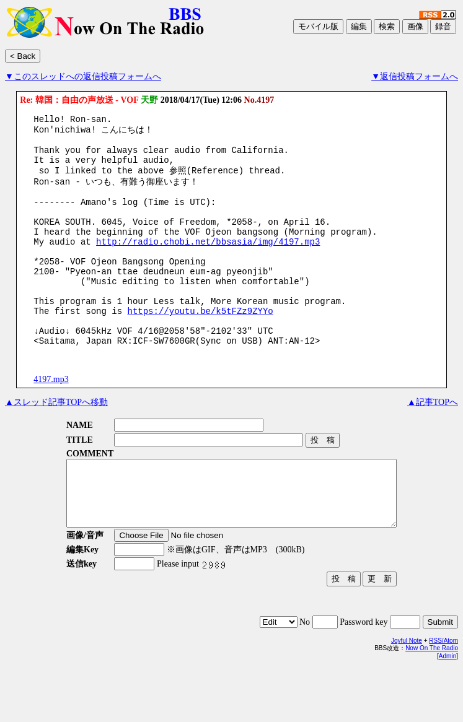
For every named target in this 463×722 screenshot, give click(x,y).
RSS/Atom (443, 694)
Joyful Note (406, 694)
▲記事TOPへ (432, 443)
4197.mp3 (50, 420)
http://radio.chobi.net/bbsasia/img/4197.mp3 (208, 263)
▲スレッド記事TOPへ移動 (56, 443)
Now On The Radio (431, 701)
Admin (447, 710)
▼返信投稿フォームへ (414, 76)
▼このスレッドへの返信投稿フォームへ (83, 76)
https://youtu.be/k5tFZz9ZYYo (200, 346)
